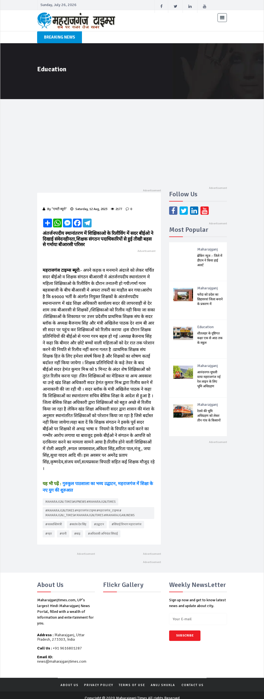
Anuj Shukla (163, 678)
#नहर (48, 527)
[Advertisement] (132, 140)
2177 (116, 209)
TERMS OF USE (132, 678)
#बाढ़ (77, 527)
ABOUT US (70, 678)
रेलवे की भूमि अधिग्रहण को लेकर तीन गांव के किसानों (209, 416)
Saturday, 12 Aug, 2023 (88, 209)
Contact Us (193, 678)
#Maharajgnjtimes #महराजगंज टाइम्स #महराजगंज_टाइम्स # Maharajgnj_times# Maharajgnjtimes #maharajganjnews (89, 506)
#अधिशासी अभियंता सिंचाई (103, 527)
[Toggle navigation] (222, 17)
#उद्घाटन (99, 518)
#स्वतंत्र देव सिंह (78, 518)
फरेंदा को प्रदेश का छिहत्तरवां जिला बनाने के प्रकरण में (210, 299)
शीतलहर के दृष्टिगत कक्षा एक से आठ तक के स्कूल (209, 338)
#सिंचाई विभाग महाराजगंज (126, 518)
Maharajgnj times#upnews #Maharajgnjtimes (80, 495)
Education (205, 327)
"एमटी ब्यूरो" (59, 209)
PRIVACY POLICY (98, 678)
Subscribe (185, 629)
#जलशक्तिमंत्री (53, 518)
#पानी (63, 527)
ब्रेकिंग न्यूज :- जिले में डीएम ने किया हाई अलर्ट (209, 260)
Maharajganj (207, 249)
